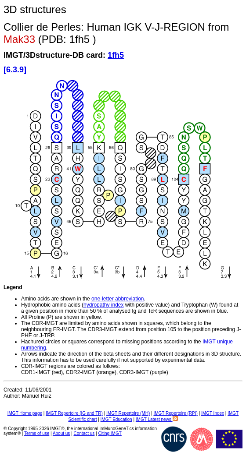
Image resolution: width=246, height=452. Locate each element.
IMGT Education (116, 419)
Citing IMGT (109, 433)
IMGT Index (212, 413)
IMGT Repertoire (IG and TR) (74, 413)
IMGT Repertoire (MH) (128, 413)
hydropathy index (103, 305)
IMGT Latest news (157, 419)
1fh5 (116, 55)
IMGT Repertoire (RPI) (175, 413)
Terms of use (36, 433)
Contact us (84, 433)
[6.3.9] (15, 69)
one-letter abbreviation (117, 299)
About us (61, 433)
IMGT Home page (24, 413)
